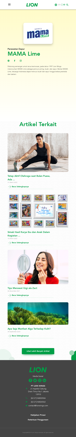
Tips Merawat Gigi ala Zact (22, 288)
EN (59, 4)
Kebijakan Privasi (38, 415)
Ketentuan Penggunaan (38, 419)
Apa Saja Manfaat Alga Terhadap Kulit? (29, 328)
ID (64, 4)
